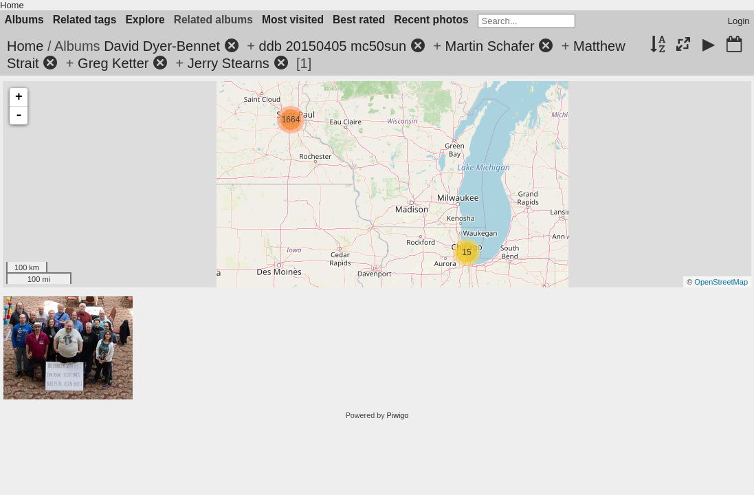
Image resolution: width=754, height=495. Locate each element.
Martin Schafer (490, 46)
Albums (24, 19)
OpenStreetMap (721, 282)
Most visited (293, 19)
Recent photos (431, 19)
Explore (144, 19)
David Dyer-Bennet (162, 46)
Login (739, 21)
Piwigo (398, 415)
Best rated (359, 19)
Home (12, 5)
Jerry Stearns (228, 63)
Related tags (85, 19)
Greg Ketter (113, 63)
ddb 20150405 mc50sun (333, 46)
